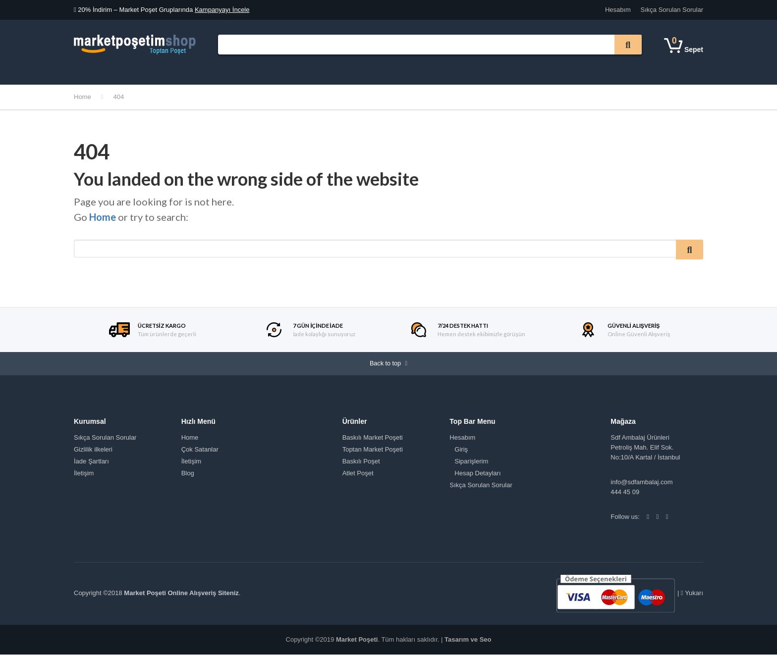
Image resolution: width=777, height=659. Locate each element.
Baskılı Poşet (361, 465)
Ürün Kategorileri (107, 71)
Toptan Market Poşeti (372, 453)
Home (82, 97)
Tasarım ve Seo (467, 644)
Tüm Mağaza (241, 70)
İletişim (340, 70)
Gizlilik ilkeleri (93, 453)
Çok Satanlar (295, 68)
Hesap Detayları (477, 477)
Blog (187, 477)
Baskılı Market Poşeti (372, 442)
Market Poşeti (357, 644)
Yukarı (692, 597)
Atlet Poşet (358, 477)
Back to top (388, 366)
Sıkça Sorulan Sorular (672, 9)
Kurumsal (199, 70)
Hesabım (618, 9)
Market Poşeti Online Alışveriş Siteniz (181, 598)
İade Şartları (91, 465)
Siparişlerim (471, 465)
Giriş (461, 453)
